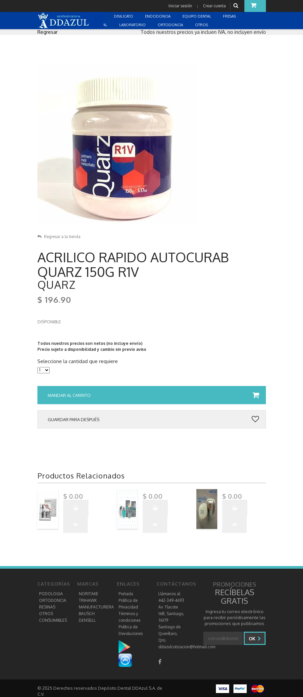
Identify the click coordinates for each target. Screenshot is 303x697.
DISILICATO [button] (124, 16)
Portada (126, 593)
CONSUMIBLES (53, 620)
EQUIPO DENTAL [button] (197, 16)
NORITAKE (88, 593)
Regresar (47, 32)
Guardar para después (153, 419)
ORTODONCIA (52, 600)
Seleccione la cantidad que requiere (77, 361)
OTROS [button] (202, 25)
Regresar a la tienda (58, 236)
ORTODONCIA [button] (171, 25)
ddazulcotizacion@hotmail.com (186, 646)
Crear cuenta (214, 5)
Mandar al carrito (153, 395)
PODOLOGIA (51, 593)
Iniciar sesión (180, 5)
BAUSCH (87, 613)
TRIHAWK (88, 600)
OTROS (46, 613)
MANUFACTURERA (96, 606)
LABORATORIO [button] (133, 25)
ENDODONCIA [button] (158, 16)
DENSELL (87, 620)
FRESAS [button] (230, 16)
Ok (255, 638)
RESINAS (47, 606)
